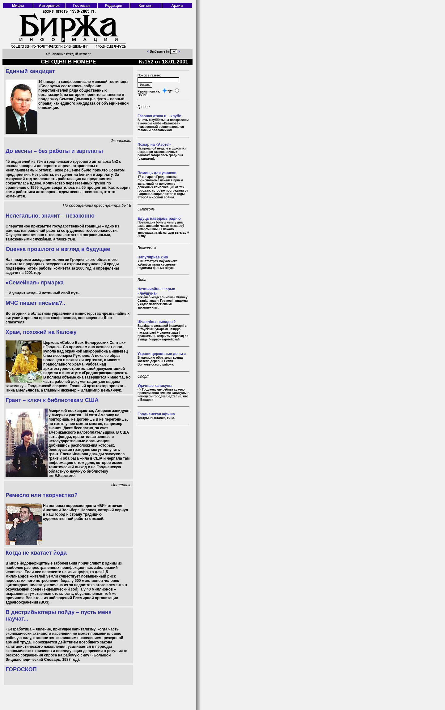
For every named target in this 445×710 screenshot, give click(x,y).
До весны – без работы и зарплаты (54, 151)
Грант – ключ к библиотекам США (52, 400)
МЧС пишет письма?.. (35, 303)
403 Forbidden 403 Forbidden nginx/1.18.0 (173, 51)
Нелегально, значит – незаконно (50, 216)
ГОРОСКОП (21, 669)
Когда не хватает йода (36, 553)
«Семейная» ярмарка (35, 282)
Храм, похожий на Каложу (41, 332)
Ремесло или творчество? (42, 495)
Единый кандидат (30, 71)
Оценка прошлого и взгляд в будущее (58, 249)
